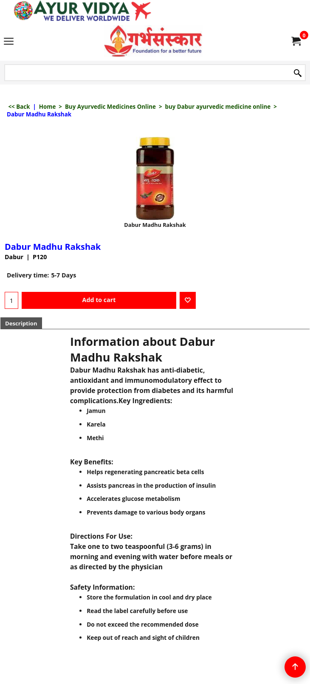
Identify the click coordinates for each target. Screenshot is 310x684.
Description (21, 323)
